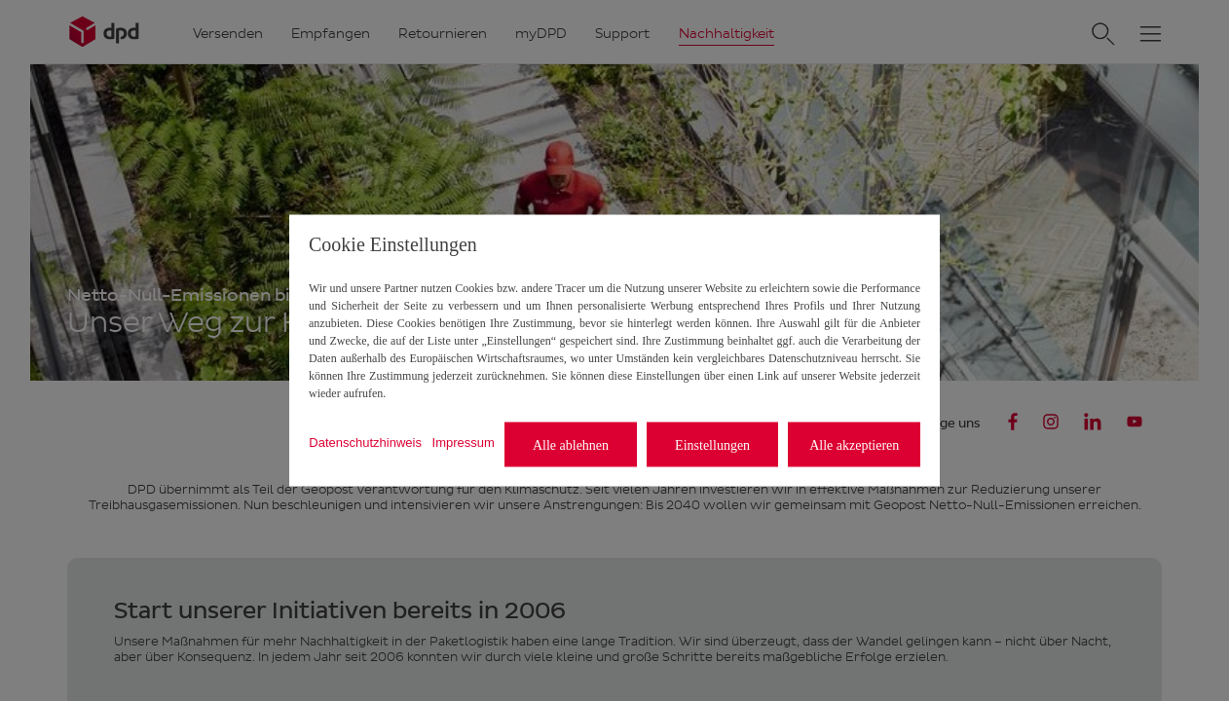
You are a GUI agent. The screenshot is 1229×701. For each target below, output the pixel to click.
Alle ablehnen (571, 444)
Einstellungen (712, 444)
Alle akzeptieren (854, 444)
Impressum (463, 441)
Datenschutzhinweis (365, 441)
